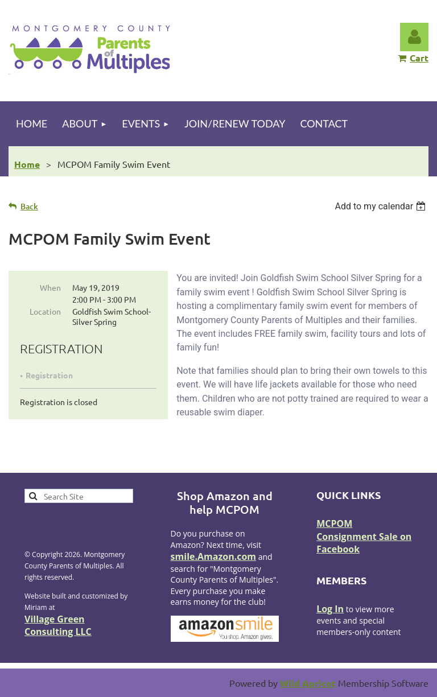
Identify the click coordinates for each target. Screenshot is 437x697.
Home (27, 164)
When (50, 287)
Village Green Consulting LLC (58, 625)
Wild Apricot (308, 683)
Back (29, 206)
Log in (414, 37)
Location (45, 311)
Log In (330, 609)
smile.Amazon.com (214, 556)
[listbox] (381, 206)
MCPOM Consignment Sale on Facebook (363, 536)
